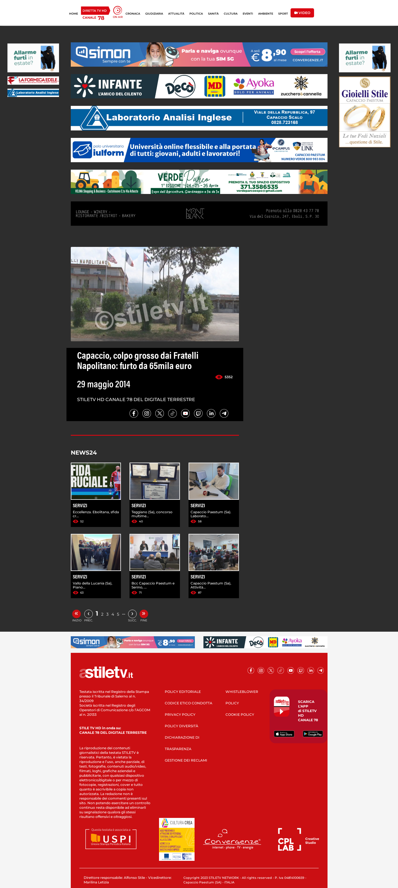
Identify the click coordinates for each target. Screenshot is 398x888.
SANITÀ (213, 13)
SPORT (283, 13)
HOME (73, 13)
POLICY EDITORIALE (183, 691)
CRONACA (133, 13)
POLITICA (196, 13)
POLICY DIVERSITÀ (181, 726)
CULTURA (231, 13)
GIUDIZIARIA (154, 13)
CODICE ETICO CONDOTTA (188, 703)
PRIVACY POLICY (180, 714)
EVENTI (248, 13)
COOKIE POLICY (240, 714)
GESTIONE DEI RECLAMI (186, 760)
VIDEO (302, 13)
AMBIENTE (265, 13)
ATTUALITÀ (176, 13)
